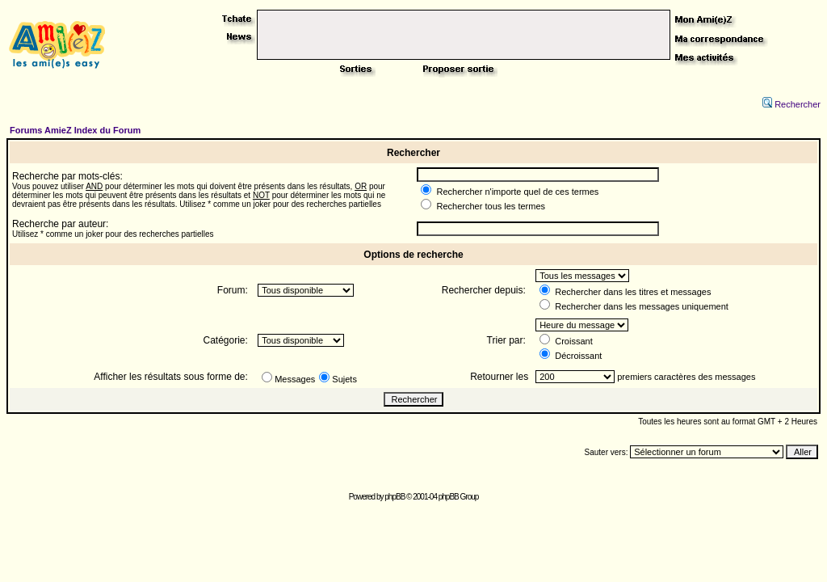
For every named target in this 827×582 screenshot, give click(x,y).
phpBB (394, 496)
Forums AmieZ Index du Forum (75, 130)
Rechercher (791, 104)
